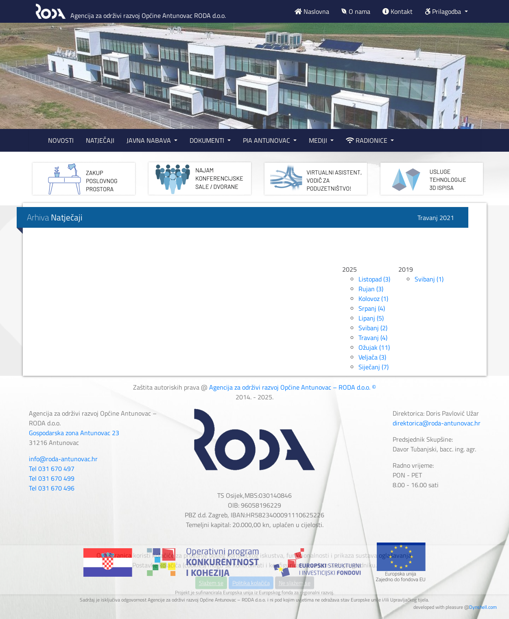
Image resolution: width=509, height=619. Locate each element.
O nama (355, 11)
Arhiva (55, 217)
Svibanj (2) (372, 328)
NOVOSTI (61, 140)
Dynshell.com (483, 607)
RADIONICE (367, 140)
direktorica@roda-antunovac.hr (437, 423)
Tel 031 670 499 (51, 478)
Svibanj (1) (429, 279)
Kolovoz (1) (373, 298)
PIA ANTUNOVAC (267, 140)
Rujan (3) (370, 289)
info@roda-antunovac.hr (63, 459)
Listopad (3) (374, 279)
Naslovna (312, 11)
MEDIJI (319, 140)
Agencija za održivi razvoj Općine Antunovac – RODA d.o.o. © (292, 387)
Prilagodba (444, 11)
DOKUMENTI (208, 140)
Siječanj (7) (373, 367)
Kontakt (397, 11)
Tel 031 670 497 (51, 468)
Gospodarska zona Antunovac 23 (74, 433)
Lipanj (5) (371, 318)
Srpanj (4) (371, 308)
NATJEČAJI (100, 140)
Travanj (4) (372, 337)
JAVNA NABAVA (150, 140)
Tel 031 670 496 (51, 488)
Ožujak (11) (374, 347)
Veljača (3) (372, 357)
